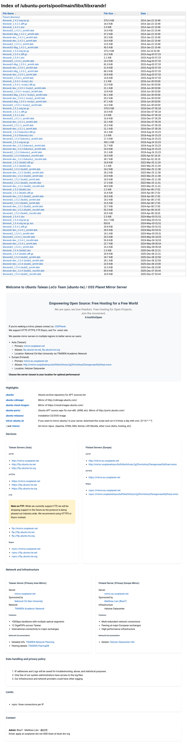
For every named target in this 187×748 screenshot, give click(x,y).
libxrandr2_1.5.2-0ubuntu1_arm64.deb (23, 139)
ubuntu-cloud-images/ (17, 405)
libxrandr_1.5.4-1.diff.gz (15, 226)
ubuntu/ (10, 394)
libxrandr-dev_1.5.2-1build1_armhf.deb (23, 176)
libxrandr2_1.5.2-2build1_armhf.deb (21, 203)
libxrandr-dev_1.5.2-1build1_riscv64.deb (23, 186)
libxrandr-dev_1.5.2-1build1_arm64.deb (23, 172)
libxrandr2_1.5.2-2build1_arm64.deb (21, 199)
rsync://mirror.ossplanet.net (26, 548)
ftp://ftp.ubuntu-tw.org (23, 535)
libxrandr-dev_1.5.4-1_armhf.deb (20, 243)
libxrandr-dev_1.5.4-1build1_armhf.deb (23, 264)
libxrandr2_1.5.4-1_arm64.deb (18, 233)
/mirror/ (16, 426)
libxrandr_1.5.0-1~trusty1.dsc (18, 81)
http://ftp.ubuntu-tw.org (24, 468)
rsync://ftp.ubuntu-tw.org (24, 556)
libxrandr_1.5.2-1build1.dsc (17, 166)
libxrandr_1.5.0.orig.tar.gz (16, 51)
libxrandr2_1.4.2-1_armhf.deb (18, 44)
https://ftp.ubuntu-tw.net (24, 484)
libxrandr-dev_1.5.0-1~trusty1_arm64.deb (24, 88)
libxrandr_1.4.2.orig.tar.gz (16, 20)
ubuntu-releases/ (15, 415)
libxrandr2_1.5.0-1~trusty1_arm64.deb (23, 91)
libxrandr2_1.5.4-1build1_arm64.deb (21, 257)
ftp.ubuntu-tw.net (32, 349)
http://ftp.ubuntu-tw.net (24, 464)
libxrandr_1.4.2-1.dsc (14, 27)
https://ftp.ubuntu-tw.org (24, 488)
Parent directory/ (11, 17)
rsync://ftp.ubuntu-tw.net (24, 552)
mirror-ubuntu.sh (15, 420)
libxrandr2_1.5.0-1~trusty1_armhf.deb (22, 105)
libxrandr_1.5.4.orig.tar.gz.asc (18, 223)
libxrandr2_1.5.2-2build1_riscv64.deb (22, 213)
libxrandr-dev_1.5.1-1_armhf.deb (20, 128)
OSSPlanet (60, 326)
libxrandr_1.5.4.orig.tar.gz (16, 220)
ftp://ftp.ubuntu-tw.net (23, 532)
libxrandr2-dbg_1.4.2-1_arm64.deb (21, 34)
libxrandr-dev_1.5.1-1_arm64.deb (20, 122)
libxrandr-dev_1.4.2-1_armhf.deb (20, 41)
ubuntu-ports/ (13, 410)
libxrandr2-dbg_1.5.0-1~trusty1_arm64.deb (25, 95)
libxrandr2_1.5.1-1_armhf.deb (18, 125)
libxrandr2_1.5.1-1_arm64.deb (18, 118)
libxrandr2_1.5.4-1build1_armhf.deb (21, 267)
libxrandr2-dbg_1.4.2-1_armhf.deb (20, 47)
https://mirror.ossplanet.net (26, 481)
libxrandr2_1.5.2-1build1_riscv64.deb (22, 183)
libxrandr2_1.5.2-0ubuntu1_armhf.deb (22, 152)
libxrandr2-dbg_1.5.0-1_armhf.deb (20, 71)
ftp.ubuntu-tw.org (51, 349)
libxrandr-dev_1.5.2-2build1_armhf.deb (23, 206)
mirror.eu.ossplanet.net (36, 361)
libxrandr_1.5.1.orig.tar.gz (16, 108)
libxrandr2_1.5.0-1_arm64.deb (18, 61)
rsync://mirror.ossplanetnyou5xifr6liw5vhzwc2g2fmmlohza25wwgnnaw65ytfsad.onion (133, 494)
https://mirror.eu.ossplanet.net (104, 477)
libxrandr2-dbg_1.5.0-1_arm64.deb (21, 64)
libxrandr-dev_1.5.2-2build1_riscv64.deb (23, 210)
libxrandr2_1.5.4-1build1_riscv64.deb (22, 274)
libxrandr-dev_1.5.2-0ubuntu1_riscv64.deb (25, 159)
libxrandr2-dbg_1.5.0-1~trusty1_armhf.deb (24, 101)
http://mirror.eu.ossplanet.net (104, 460)
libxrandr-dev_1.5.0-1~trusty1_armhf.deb (24, 98)
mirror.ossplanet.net (34, 346)
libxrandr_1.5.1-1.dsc (14, 115)
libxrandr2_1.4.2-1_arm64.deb (18, 30)
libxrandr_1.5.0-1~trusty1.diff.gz (19, 84)
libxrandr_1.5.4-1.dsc (14, 216)
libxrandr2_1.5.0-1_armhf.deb (18, 78)
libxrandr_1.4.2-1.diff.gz (15, 24)
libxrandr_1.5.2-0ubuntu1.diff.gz (19, 132)
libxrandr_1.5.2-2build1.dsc (17, 189)
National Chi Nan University (29, 601)
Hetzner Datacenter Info (122, 642)
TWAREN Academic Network (29, 608)
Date (143, 13)
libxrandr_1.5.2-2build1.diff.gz (18, 193)
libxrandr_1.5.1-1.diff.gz (15, 112)
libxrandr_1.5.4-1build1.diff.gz (18, 254)
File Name (8, 13)
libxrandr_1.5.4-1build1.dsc (17, 250)
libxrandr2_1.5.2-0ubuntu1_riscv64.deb (23, 155)
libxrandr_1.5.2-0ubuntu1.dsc (18, 135)
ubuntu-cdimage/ (15, 400)
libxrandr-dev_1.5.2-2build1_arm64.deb (23, 196)
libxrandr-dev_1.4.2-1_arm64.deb (20, 37)
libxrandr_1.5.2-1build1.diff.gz (18, 162)
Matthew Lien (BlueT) (115, 601)
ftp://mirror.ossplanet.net (25, 528)
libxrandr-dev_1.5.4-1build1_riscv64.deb (23, 271)
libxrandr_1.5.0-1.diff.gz (15, 54)
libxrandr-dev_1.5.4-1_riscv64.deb (20, 240)
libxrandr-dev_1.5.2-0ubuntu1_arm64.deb (24, 149)
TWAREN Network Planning (40, 642)
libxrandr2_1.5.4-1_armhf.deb (18, 247)
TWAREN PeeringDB (38, 645)
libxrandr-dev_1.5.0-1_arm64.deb (20, 68)
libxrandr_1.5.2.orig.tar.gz (16, 142)
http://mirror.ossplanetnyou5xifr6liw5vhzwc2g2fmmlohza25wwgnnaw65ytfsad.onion (67, 364)
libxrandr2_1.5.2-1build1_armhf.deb (21, 179)
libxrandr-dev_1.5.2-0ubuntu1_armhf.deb (24, 145)
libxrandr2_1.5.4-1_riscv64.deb (19, 237)
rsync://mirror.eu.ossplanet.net (104, 490)
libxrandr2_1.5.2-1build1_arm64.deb (21, 169)
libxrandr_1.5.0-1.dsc (14, 57)
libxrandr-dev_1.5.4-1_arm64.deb (20, 230)
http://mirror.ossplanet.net (25, 460)
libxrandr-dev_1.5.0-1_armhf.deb (20, 74)
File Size (108, 13)
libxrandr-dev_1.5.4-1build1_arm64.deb (23, 260)
